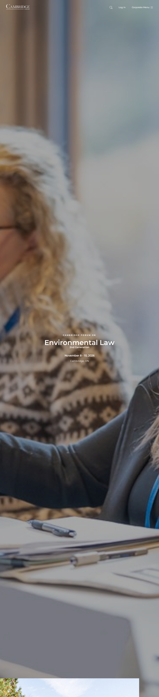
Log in (122, 7)
